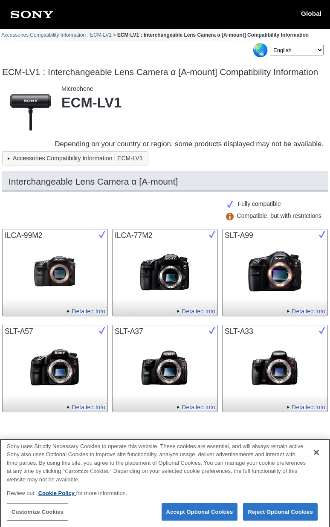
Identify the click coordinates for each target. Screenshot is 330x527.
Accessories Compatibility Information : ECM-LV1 (56, 35)
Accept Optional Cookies (199, 515)
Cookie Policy (57, 496)
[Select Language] (297, 50)
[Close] (316, 455)
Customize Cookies (38, 515)
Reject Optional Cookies (280, 515)
